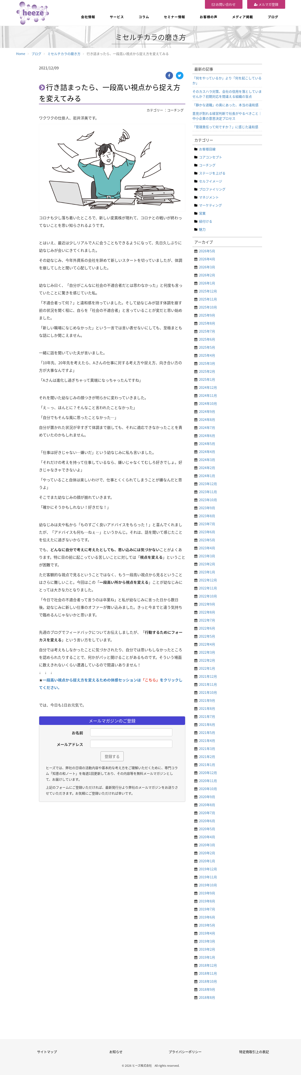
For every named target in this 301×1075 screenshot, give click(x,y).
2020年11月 (208, 780)
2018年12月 (208, 965)
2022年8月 (207, 612)
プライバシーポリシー (185, 1051)
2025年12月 (208, 291)
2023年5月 (207, 540)
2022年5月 (207, 636)
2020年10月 (208, 788)
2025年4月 (207, 355)
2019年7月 (207, 909)
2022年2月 (207, 660)
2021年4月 (207, 740)
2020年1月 (207, 861)
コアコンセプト (210, 157)
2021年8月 (207, 708)
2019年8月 (207, 901)
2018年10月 (208, 981)
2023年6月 (207, 531)
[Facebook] (169, 75)
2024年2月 (207, 467)
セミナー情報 (174, 16)
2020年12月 (208, 772)
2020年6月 (207, 820)
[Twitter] (179, 75)
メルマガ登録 (266, 4)
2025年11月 (208, 299)
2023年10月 (208, 499)
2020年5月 (207, 828)
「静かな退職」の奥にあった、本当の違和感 (225, 104)
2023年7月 (207, 523)
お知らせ (116, 1051)
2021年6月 (207, 724)
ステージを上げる (212, 173)
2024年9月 (207, 411)
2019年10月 (208, 885)
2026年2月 (207, 275)
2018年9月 (207, 989)
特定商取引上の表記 (254, 1051)
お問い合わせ (224, 4)
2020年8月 (207, 804)
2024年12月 (208, 387)
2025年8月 (207, 323)
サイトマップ (47, 1051)
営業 (202, 213)
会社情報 (88, 16)
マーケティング (210, 205)
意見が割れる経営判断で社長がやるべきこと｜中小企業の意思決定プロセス (227, 116)
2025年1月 (207, 379)
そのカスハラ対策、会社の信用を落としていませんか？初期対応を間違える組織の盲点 (227, 94)
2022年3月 (207, 652)
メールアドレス (70, 744)
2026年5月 (207, 251)
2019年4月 (207, 933)
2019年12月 (208, 869)
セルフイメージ (210, 181)
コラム (144, 16)
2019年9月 (207, 893)
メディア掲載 (242, 16)
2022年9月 (207, 604)
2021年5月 (207, 732)
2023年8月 (207, 515)
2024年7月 (207, 427)
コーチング (207, 165)
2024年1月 (207, 475)
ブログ (273, 16)
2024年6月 (207, 435)
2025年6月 (207, 339)
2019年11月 (208, 877)
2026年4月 (207, 259)
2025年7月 (207, 331)
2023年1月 (207, 572)
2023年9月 (207, 507)
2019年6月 (207, 917)
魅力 (202, 229)
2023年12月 (208, 483)
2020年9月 (207, 796)
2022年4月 (207, 644)
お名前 (77, 733)
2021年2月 (207, 756)
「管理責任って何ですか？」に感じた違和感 (225, 126)
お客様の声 (208, 16)
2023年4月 (207, 548)
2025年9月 (207, 315)
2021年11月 (208, 684)
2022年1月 (207, 668)
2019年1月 (207, 957)
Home (20, 53)
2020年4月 (207, 836)
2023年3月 (207, 556)
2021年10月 (208, 692)
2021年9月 (207, 700)
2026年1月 (207, 283)
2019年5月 (207, 925)
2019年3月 (207, 941)
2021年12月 (208, 676)
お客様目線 (207, 149)
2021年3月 (207, 748)
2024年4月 (207, 451)
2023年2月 (207, 564)
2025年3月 (207, 363)
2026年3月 (207, 267)
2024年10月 (208, 403)
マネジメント (209, 197)
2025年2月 (207, 371)
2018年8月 (207, 997)
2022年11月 (208, 588)
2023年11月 (208, 491)
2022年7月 (207, 620)
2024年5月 (207, 443)
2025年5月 (207, 347)
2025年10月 (208, 307)
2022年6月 (207, 628)
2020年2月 (207, 853)
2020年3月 (207, 844)
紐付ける (205, 221)
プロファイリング (212, 189)
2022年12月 (208, 580)
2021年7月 (207, 716)
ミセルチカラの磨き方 (64, 53)
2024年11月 (208, 395)
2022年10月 (208, 596)
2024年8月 (207, 419)
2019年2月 (207, 949)
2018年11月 (208, 973)
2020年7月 (207, 812)
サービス (117, 16)
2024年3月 (207, 459)
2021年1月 (207, 764)
